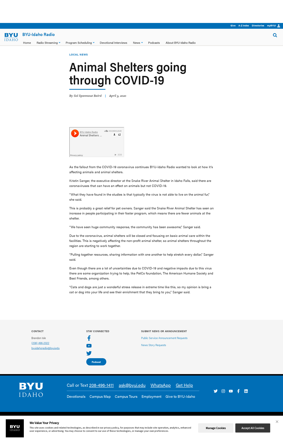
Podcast (96, 366)
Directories (258, 25)
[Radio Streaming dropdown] (59, 42)
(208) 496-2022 (40, 347)
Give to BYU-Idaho (180, 400)
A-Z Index (243, 25)
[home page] (11, 37)
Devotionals (76, 400)
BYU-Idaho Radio (38, 34)
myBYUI (273, 25)
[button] (277, 421)
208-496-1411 (101, 389)
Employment (151, 400)
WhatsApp (161, 389)
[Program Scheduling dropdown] (94, 42)
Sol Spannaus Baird (88, 99)
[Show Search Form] (275, 35)
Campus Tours (126, 400)
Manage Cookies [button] (216, 428)
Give (233, 25)
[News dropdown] (142, 42)
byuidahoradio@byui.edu (45, 352)
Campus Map (100, 400)
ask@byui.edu (132, 389)
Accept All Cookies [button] (252, 428)
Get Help (184, 389)
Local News (78, 58)
